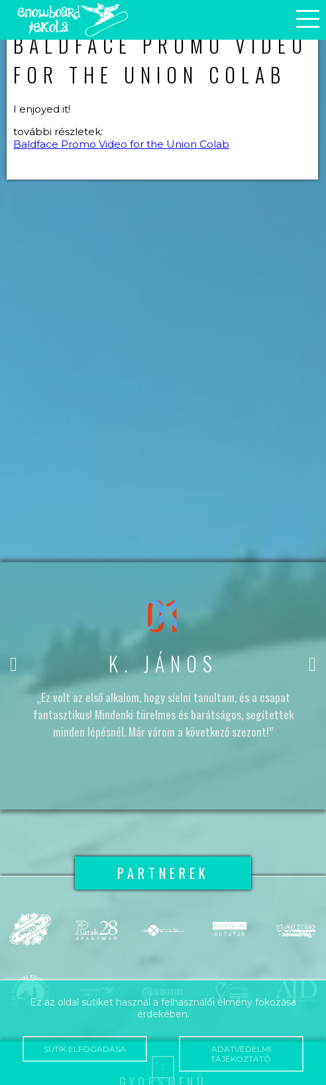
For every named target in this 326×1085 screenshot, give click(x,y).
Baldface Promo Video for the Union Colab (121, 144)
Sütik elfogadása (85, 1048)
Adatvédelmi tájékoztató (241, 1053)
